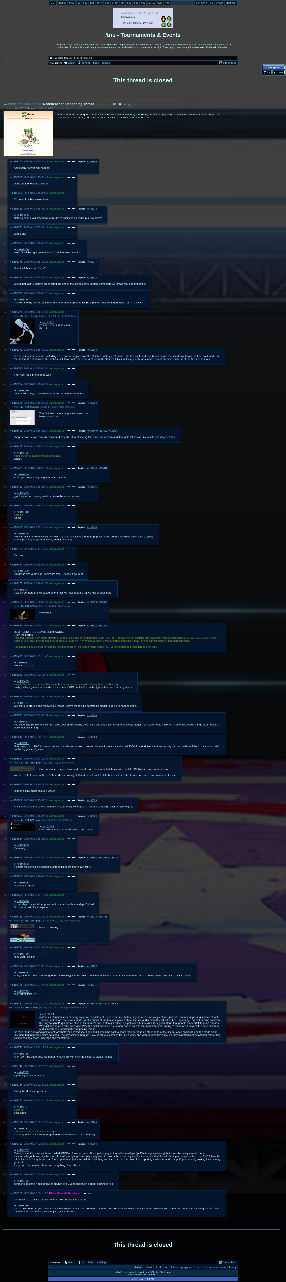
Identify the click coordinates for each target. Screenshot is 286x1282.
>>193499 (92, 602)
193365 (18, 161)
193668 (18, 894)
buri (166, 1267)
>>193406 (23, 452)
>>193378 (92, 277)
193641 (18, 758)
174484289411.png (30, 820)
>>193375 (23, 299)
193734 (18, 966)
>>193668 (102, 857)
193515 (18, 674)
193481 (18, 602)
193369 (18, 208)
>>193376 (48, 322)
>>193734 (113, 857)
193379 (18, 349)
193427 (18, 527)
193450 (18, 583)
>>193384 (92, 350)
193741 (18, 1047)
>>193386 (23, 1205)
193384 (18, 384)
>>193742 (92, 1003)
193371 (18, 227)
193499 (18, 656)
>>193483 (23, 681)
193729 (18, 916)
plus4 (158, 1267)
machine (201, 1267)
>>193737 (92, 966)
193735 (18, 984)
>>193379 (23, 390)
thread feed (227, 62)
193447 (18, 564)
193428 (18, 548)
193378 (18, 311)
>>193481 (23, 662)
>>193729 (23, 953)
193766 (18, 1193)
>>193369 (92, 161)
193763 (18, 1143)
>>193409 (102, 431)
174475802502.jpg (30, 407)
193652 (18, 800)
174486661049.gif (30, 1007)
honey (232, 1267)
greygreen (187, 1267)
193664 (18, 876)
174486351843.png (30, 920)
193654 (18, 838)
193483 (18, 625)
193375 (18, 261)
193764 (18, 1174)
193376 (18, 277)
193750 (18, 1100)
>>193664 (92, 857)
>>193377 (92, 262)
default (148, 1267)
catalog (106, 62)
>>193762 (113, 1003)
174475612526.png (24, 108)
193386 (18, 402)
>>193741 (92, 985)
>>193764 (92, 1144)
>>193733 (92, 916)
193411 (18, 505)
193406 (18, 430)
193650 (18, 784)
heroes (213, 1267)
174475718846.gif (30, 316)
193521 (18, 715)
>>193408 (92, 431)
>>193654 (92, 816)
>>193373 (92, 209)
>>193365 (23, 215)
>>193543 (92, 715)
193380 (18, 368)
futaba (174, 1267)
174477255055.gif (30, 606)
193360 (12, 104)
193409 (18, 468)
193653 (18, 815)
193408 (18, 446)
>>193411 (92, 487)
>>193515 (92, 625)
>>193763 (92, 1122)
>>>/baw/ (19, 1199)
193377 (18, 293)
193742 (18, 1066)
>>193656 (92, 737)
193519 (18, 696)
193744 (18, 1084)
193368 (18, 192)
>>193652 (48, 826)
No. (5, 104)
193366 (18, 177)
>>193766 (92, 403)
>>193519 (102, 602)
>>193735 (102, 916)
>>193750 (102, 1003)
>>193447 (102, 468)
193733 (18, 947)
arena (223, 1267)
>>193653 (92, 800)
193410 (18, 486)
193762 (18, 1122)
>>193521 (102, 625)
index (96, 62)
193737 (18, 1003)
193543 (18, 736)
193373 (18, 243)
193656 (18, 857)
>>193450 (92, 527)
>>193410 (92, 468)
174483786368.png (30, 762)
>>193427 (113, 431)
